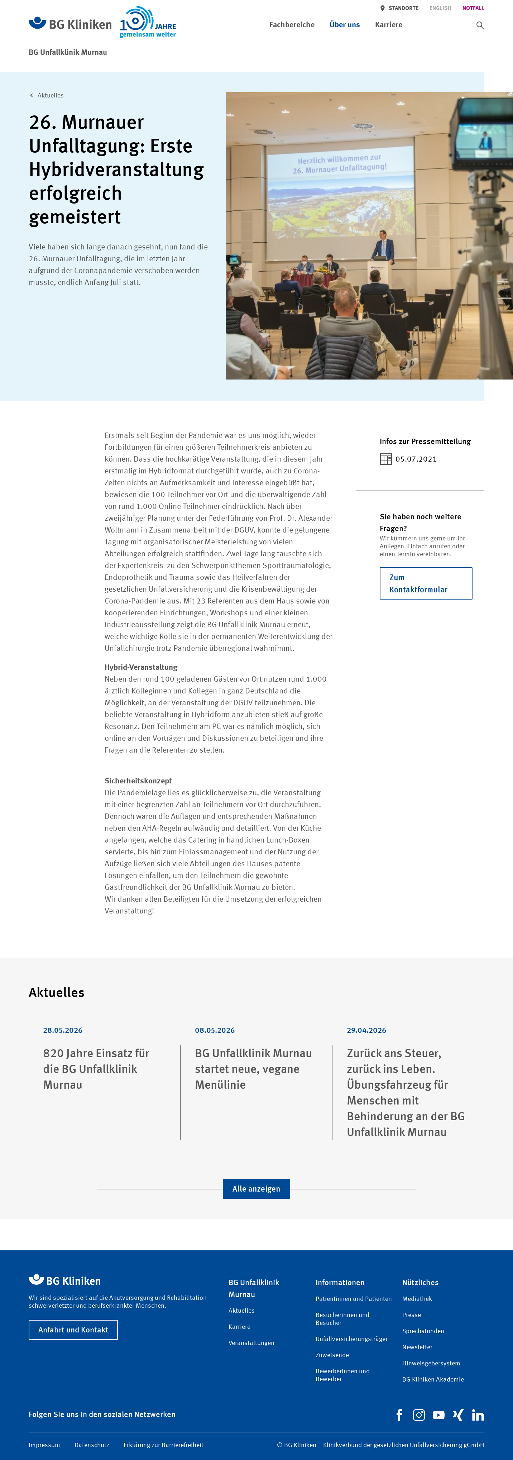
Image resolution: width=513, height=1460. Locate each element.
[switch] (480, 25)
